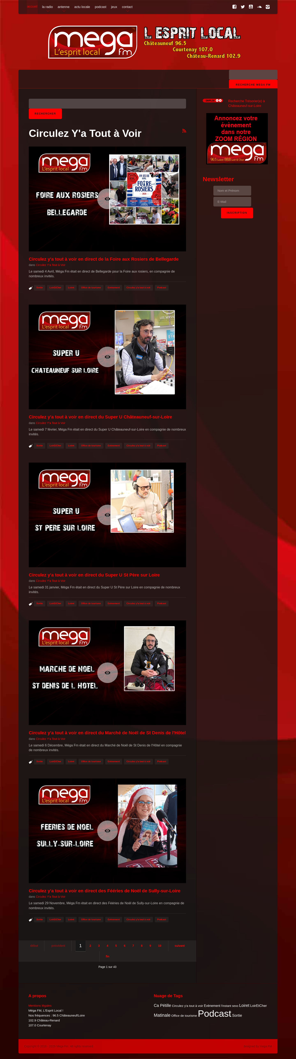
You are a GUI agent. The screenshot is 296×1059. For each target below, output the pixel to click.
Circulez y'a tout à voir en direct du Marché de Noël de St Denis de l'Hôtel (107, 732)
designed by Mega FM (257, 1046)
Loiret (71, 287)
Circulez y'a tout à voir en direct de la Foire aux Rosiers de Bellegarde (104, 259)
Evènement (114, 287)
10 (159, 945)
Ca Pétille (162, 1005)
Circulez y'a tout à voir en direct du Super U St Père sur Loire (94, 575)
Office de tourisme (91, 287)
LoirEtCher (55, 287)
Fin (107, 956)
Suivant (180, 945)
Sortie (39, 287)
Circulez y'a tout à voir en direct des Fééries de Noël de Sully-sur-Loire (104, 890)
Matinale (162, 1015)
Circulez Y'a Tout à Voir (50, 265)
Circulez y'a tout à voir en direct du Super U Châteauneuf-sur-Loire (100, 416)
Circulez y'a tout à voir (138, 287)
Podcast (161, 287)
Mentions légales (40, 1005)
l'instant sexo (229, 1005)
